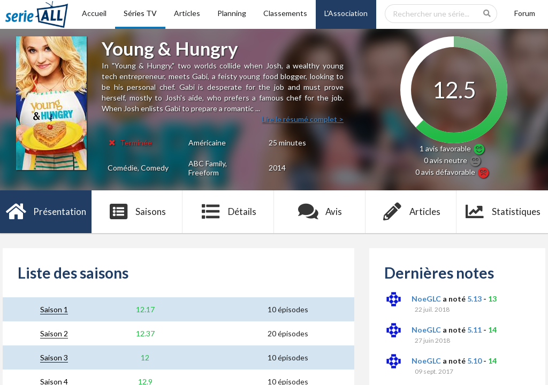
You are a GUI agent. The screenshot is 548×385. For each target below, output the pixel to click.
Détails (228, 212)
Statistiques (502, 212)
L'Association (346, 13)
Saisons (137, 212)
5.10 (474, 360)
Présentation (45, 212)
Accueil (94, 13)
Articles (187, 13)
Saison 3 (54, 357)
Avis (320, 212)
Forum (524, 13)
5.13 (474, 298)
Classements (285, 13)
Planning (231, 13)
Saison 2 (54, 333)
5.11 (474, 329)
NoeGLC (426, 298)
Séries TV (140, 13)
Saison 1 (54, 309)
